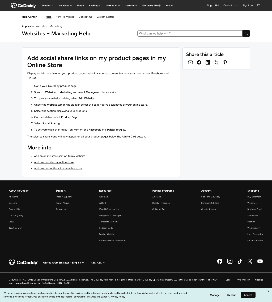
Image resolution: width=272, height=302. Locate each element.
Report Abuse (62, 203)
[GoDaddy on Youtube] (260, 263)
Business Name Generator (112, 240)
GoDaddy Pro (158, 209)
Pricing (169, 5)
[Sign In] (248, 5)
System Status (105, 16)
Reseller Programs (161, 203)
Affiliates (156, 197)
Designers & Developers (111, 215)
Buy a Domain (254, 197)
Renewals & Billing (210, 203)
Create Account (209, 209)
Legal (11, 222)
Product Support (64, 197)
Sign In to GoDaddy (210, 197)
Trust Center (15, 228)
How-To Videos (65, 16)
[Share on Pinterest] (225, 62)
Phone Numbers (255, 240)
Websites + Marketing (49, 26)
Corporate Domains (108, 222)
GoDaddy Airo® (151, 5)
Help (49, 16)
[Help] (217, 5)
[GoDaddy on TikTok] (240, 263)
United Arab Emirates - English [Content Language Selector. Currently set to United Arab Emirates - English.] (64, 262)
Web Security (253, 228)
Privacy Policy (243, 280)
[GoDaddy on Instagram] (230, 263)
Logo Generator (255, 234)
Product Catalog (107, 234)
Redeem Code (106, 228)
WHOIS (102, 203)
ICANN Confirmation (109, 209)
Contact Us (85, 16)
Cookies (259, 280)
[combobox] (190, 33)
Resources (61, 209)
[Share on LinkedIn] (207, 62)
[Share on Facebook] (199, 62)
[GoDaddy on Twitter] (250, 263)
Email (80, 5)
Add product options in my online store (58, 168)
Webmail (103, 197)
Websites (252, 203)
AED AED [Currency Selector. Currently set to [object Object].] (98, 262)
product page (68, 85)
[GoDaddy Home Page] (23, 262)
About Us (13, 197)
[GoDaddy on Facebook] (220, 263)
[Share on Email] (190, 62)
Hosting (251, 222)
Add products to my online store (54, 162)
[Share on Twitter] (216, 62)
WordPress (252, 215)
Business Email (254, 209)
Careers (13, 203)
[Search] (246, 33)
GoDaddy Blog (16, 215)
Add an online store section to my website (59, 155)
